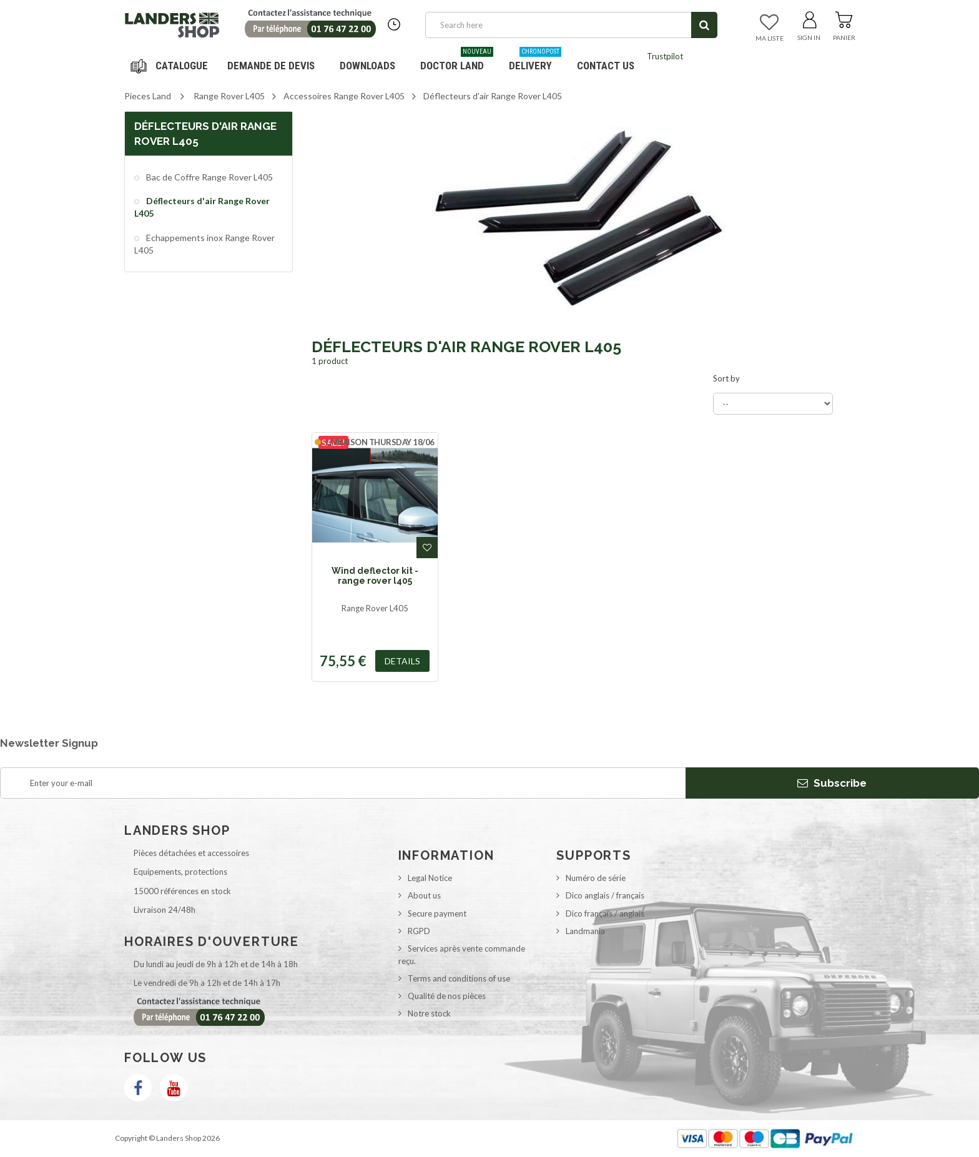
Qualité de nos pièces (447, 996)
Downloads (367, 65)
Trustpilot (665, 56)
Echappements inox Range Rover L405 (204, 243)
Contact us (605, 65)
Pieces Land (147, 96)
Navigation (171, 65)
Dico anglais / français (605, 895)
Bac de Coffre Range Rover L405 (208, 177)
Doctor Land (456, 61)
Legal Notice (430, 878)
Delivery (535, 61)
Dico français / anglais (605, 913)
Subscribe (832, 783)
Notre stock (429, 1013)
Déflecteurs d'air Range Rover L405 (202, 207)
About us (424, 895)
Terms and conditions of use (459, 978)
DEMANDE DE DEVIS (271, 65)
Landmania (585, 931)
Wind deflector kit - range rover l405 (375, 576)
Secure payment (437, 913)
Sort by (726, 378)
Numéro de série (596, 878)
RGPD (419, 931)
